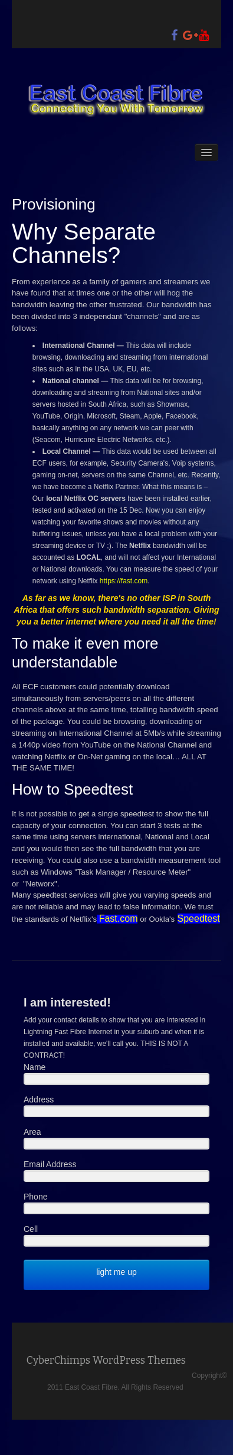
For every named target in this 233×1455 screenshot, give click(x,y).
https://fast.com (123, 581)
